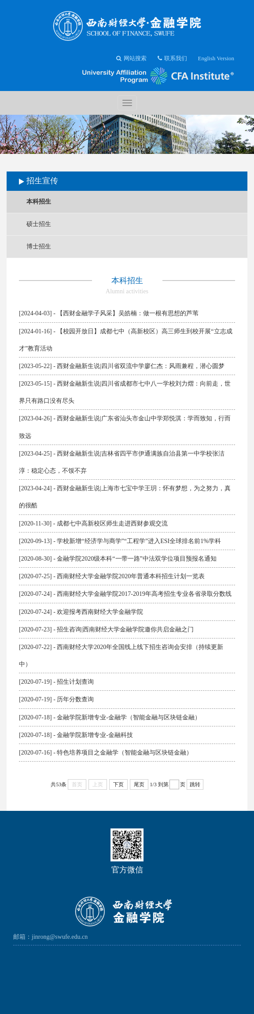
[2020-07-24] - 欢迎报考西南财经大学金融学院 (81, 612)
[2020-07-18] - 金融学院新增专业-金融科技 (76, 735)
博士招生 (38, 246)
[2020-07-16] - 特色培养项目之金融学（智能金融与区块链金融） (105, 752)
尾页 (139, 784)
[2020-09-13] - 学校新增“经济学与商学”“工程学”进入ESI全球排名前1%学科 (120, 541)
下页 (118, 784)
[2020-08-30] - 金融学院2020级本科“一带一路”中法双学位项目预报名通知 (118, 558)
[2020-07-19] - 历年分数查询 (56, 699)
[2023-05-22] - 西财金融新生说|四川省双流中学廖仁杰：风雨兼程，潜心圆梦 (122, 366)
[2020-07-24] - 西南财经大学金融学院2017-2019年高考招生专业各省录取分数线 (125, 594)
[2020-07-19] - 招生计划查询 (56, 681)
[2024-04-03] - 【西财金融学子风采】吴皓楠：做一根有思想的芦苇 (109, 313)
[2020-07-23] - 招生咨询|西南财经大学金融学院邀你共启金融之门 (106, 629)
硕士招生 (38, 224)
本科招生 (38, 201)
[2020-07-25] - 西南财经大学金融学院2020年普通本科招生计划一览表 (112, 576)
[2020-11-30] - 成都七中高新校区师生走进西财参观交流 (93, 523)
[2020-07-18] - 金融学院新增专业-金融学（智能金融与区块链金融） (110, 717)
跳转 (195, 784)
